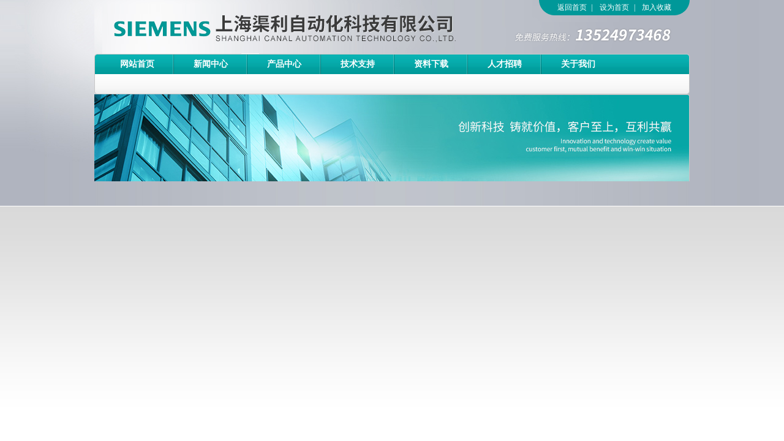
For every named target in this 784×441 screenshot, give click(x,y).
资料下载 (431, 64)
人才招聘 (505, 64)
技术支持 (358, 64)
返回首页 (572, 7)
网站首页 (137, 64)
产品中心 (284, 64)
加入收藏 (656, 7)
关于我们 (578, 64)
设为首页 (614, 7)
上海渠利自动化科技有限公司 (262, 27)
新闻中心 (211, 64)
